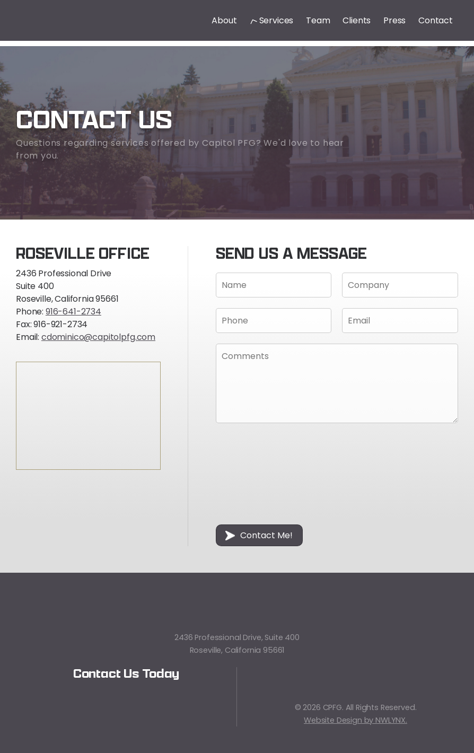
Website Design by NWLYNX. (355, 720)
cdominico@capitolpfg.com (98, 337)
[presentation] (259, 475)
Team (318, 20)
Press (394, 20)
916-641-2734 (73, 311)
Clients (357, 20)
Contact (435, 20)
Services (272, 20)
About (224, 20)
